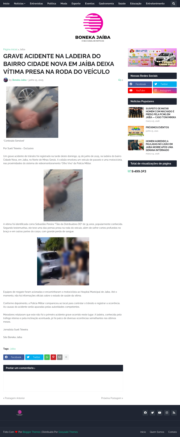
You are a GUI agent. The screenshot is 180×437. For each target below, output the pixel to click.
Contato (172, 432)
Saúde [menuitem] (122, 3)
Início (143, 432)
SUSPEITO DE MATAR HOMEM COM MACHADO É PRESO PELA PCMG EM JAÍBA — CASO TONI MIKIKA (161, 113)
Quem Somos (157, 432)
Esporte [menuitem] (76, 3)
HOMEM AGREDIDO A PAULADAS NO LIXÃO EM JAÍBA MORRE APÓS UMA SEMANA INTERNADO (159, 145)
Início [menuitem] (6, 3)
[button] (174, 4)
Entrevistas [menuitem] (36, 3)
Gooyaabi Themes (68, 432)
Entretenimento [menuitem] (155, 3)
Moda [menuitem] (64, 3)
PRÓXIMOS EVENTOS (157, 127)
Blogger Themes (31, 432)
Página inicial (10, 49)
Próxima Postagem (111, 398)
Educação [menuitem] (135, 3)
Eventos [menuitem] (89, 3)
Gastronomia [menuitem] (106, 3)
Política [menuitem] (51, 3)
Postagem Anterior (15, 398)
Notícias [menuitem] (18, 3)
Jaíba (22, 49)
